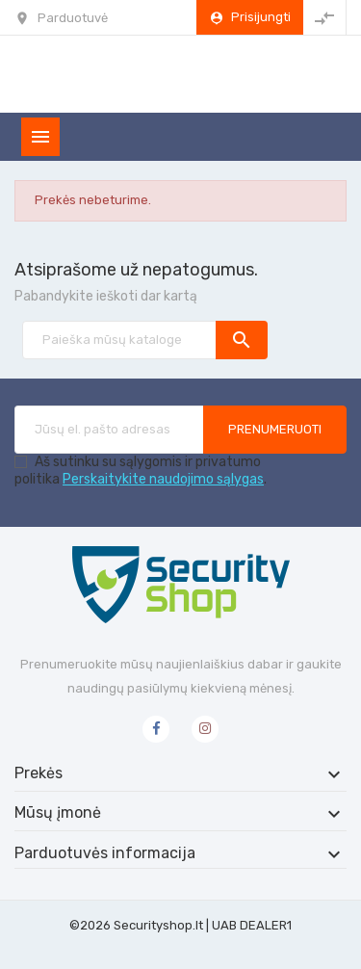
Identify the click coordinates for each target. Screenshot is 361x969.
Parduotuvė (73, 18)
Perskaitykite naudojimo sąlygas (163, 479)
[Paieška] (145, 340)
